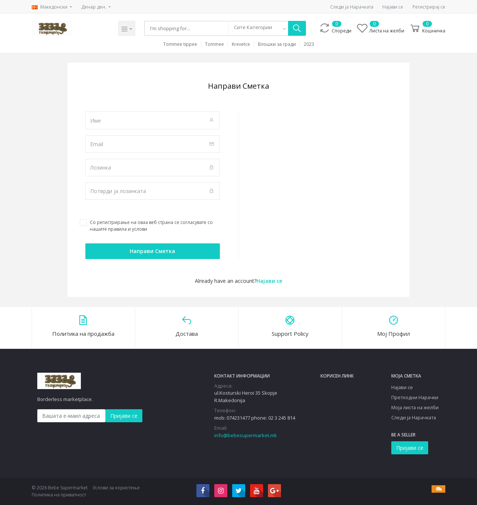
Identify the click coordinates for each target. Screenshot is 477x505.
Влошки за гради (277, 44)
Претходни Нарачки (414, 397)
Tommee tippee (180, 44)
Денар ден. (94, 7)
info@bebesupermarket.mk (245, 435)
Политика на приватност (59, 495)
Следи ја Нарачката (351, 7)
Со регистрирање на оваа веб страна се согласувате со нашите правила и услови (151, 225)
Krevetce (241, 44)
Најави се (392, 7)
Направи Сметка (152, 251)
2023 (309, 44)
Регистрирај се (429, 7)
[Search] (186, 28)
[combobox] (258, 28)
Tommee (214, 44)
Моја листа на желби (415, 407)
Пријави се (124, 415)
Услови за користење (116, 488)
